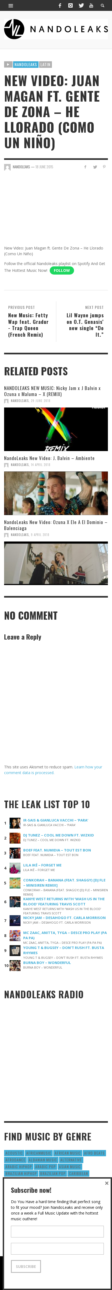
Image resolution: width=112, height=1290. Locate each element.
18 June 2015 (44, 166)
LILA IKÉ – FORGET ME (42, 865)
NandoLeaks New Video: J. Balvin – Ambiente (49, 458)
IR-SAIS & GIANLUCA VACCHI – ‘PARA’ (55, 820)
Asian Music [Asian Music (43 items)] (70, 1166)
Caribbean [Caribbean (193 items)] (78, 1173)
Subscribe (26, 1266)
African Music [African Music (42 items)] (68, 1153)
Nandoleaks (25, 64)
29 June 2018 (41, 400)
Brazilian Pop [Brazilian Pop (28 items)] (53, 1173)
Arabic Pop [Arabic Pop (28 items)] (45, 1166)
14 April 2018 (41, 465)
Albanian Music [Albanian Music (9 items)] (43, 1160)
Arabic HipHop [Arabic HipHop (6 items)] (18, 1166)
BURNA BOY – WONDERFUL (47, 962)
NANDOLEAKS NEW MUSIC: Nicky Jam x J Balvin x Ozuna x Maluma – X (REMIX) (52, 391)
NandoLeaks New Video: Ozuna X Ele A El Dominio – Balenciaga (56, 525)
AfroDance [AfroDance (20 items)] (15, 1160)
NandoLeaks (20, 400)
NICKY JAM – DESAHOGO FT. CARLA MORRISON (64, 917)
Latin (45, 64)
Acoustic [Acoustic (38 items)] (14, 1153)
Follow (62, 270)
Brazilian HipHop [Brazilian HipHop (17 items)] (21, 1173)
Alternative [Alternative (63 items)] (71, 1160)
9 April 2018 (40, 535)
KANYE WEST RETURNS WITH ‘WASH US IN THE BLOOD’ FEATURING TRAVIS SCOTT (64, 901)
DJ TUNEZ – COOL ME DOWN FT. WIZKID (58, 835)
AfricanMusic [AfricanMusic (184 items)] (38, 1153)
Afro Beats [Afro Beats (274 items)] (94, 1153)
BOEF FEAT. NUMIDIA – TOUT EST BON (57, 850)
